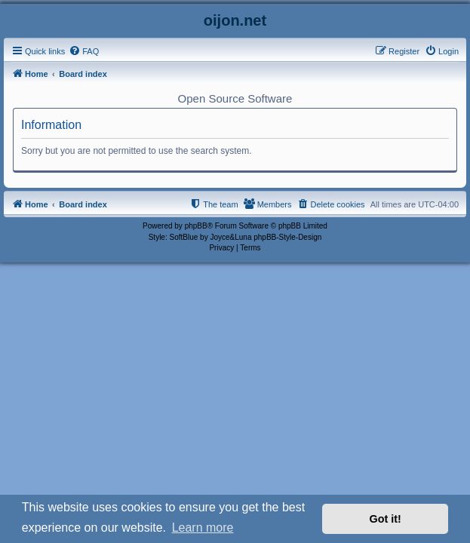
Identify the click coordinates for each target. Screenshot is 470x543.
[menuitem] (84, 51)
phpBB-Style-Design (287, 237)
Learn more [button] (203, 527)
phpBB (196, 226)
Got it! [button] (385, 519)
